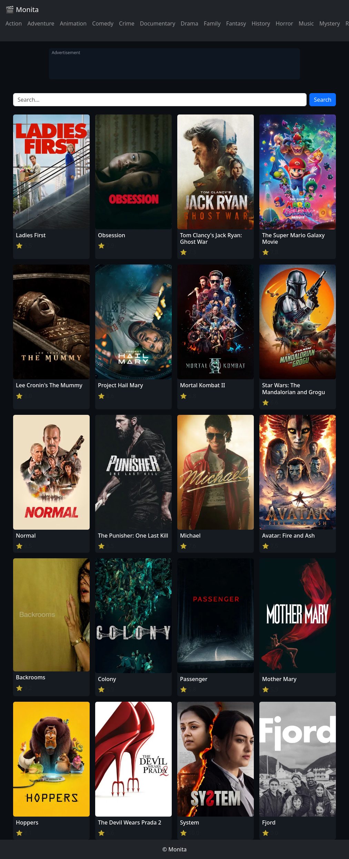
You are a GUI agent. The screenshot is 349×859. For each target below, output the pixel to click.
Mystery (329, 23)
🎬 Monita (22, 9)
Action (14, 23)
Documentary (157, 23)
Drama (189, 23)
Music (306, 23)
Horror (284, 23)
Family (212, 23)
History (260, 23)
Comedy (102, 23)
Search (322, 99)
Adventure (40, 23)
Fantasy (236, 23)
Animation (73, 23)
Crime (126, 23)
